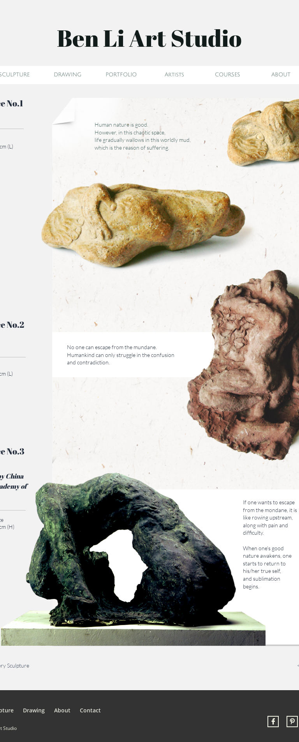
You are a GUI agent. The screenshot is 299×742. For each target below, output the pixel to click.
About (62, 710)
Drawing (34, 710)
